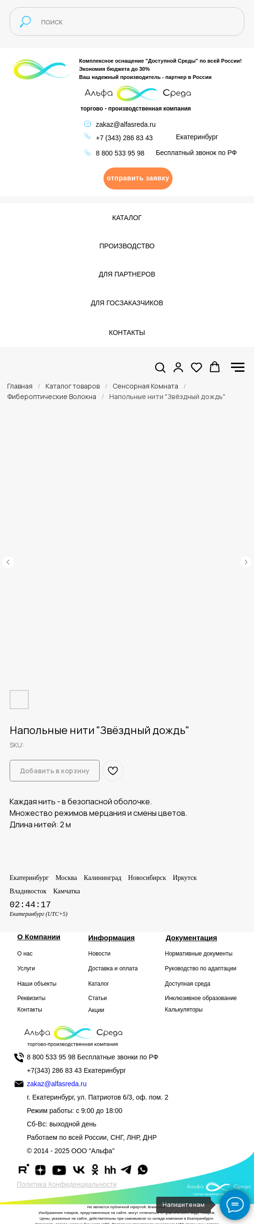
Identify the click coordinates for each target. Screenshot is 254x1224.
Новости (99, 953)
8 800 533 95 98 (120, 153)
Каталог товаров (73, 385)
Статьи (97, 998)
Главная (20, 385)
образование (220, 998)
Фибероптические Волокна (51, 396)
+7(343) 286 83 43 (54, 1070)
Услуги (26, 968)
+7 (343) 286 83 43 (124, 138)
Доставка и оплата (113, 968)
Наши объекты (37, 983)
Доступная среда (187, 983)
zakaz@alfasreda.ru (126, 124)
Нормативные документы (198, 953)
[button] (138, 178)
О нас (25, 953)
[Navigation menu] (237, 367)
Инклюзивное (183, 998)
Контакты (29, 1009)
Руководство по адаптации (200, 968)
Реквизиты (31, 998)
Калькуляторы (184, 1009)
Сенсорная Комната (145, 385)
